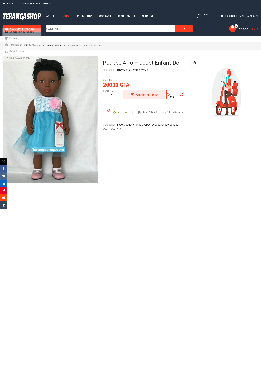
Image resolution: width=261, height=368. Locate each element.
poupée (37, 45)
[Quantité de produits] (112, 95)
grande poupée (54, 45)
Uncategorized (169, 124)
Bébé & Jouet (21, 45)
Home (6, 45)
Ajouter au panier (147, 95)
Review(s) (124, 70)
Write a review (140, 70)
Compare (180, 94)
